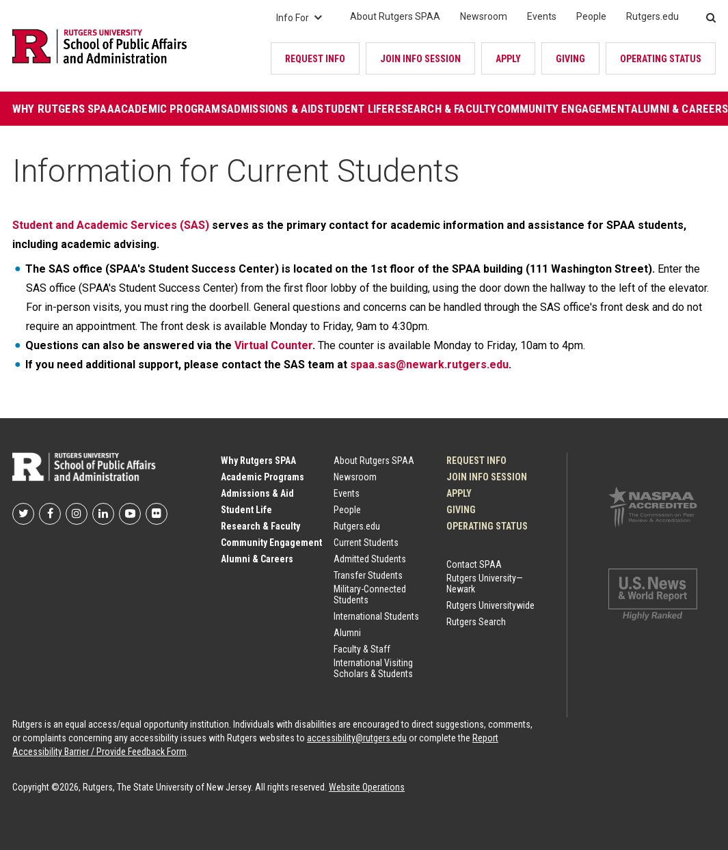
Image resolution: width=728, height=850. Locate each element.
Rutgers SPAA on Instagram (76, 514)
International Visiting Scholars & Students (373, 668)
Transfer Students (368, 575)
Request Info (315, 58)
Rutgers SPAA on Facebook (50, 514)
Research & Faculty (442, 108)
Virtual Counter (273, 345)
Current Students (366, 542)
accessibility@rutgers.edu (357, 737)
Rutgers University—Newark (484, 583)
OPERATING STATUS (660, 58)
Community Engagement (564, 108)
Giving (570, 58)
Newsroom (483, 16)
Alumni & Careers (257, 558)
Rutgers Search (476, 621)
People (591, 16)
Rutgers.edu (652, 16)
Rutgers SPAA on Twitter (23, 514)
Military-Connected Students (370, 594)
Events (541, 16)
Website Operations (367, 787)
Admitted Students (370, 558)
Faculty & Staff (362, 649)
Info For (299, 17)
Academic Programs (170, 108)
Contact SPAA (474, 564)
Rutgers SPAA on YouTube (130, 514)
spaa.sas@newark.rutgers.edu (429, 364)
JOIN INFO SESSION (420, 58)
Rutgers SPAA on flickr (156, 514)
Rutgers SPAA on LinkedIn (103, 514)
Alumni (347, 632)
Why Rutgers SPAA (63, 108)
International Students (376, 616)
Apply (508, 58)
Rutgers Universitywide (490, 605)
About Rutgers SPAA (395, 16)
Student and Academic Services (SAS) (110, 225)
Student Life (352, 108)
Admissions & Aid (272, 108)
